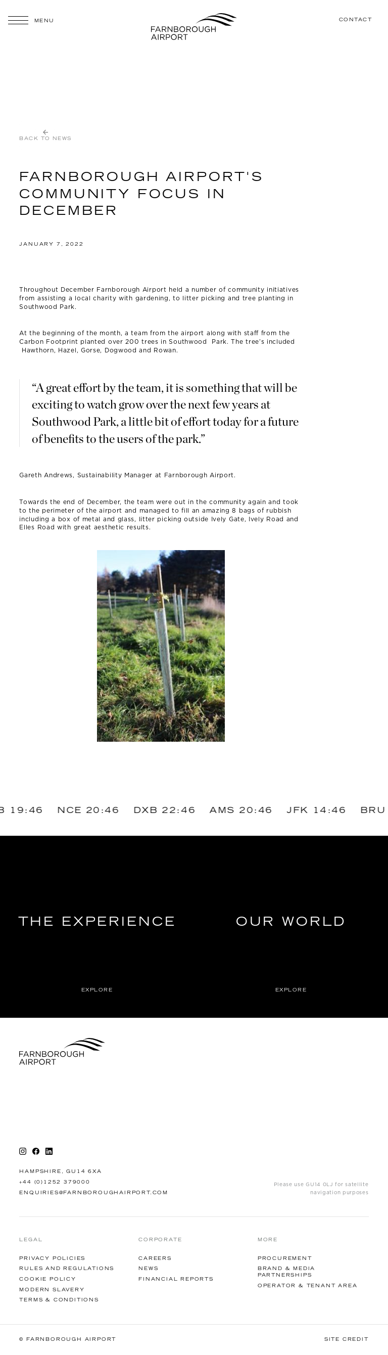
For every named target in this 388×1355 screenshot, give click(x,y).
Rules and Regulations (66, 1269)
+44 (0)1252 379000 (54, 1182)
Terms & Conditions (59, 1300)
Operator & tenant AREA (308, 1286)
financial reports (176, 1279)
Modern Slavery (51, 1290)
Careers (155, 1258)
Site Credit (346, 1339)
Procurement (285, 1258)
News (148, 1269)
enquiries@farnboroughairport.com (93, 1193)
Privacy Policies (52, 1258)
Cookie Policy (47, 1279)
